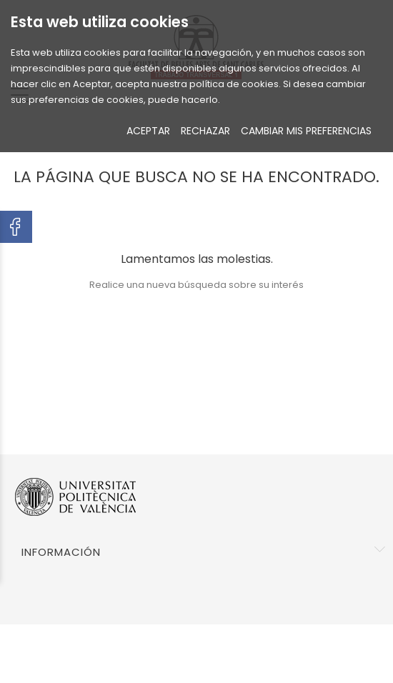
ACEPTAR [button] (148, 131)
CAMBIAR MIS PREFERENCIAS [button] (306, 131)
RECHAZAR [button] (205, 131)
